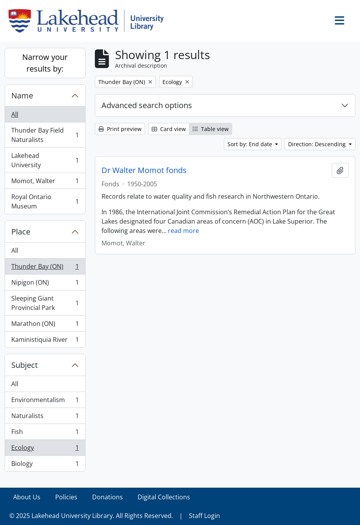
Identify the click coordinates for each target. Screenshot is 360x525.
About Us (26, 497)
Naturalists (45, 417)
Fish (45, 433)
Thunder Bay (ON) (45, 268)
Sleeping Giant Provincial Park (45, 303)
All (14, 114)
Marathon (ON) (45, 325)
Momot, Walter (45, 182)
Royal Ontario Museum (45, 201)
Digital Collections (164, 497)
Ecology (45, 449)
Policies (66, 497)
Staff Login (204, 515)
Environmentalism (45, 401)
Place (20, 231)
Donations (107, 497)
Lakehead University (45, 160)
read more (183, 230)
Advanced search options (146, 105)
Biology (45, 465)
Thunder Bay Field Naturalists (45, 135)
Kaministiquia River (45, 341)
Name (22, 95)
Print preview (120, 129)
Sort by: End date (250, 144)
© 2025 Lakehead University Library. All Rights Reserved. (91, 515)
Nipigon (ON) (45, 284)
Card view (169, 129)
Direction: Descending (317, 144)
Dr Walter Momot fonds (144, 170)
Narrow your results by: (45, 63)
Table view (210, 129)
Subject (24, 365)
